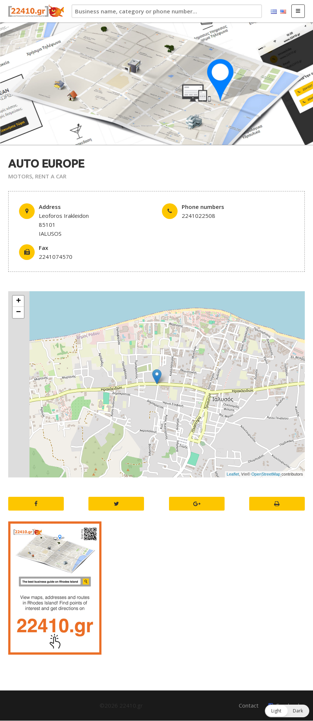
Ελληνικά (274, 12)
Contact (249, 705)
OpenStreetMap (266, 474)
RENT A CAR (50, 176)
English (283, 12)
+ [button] (18, 301)
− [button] (18, 312)
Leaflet (233, 474)
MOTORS (20, 176)
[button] (287, 711)
